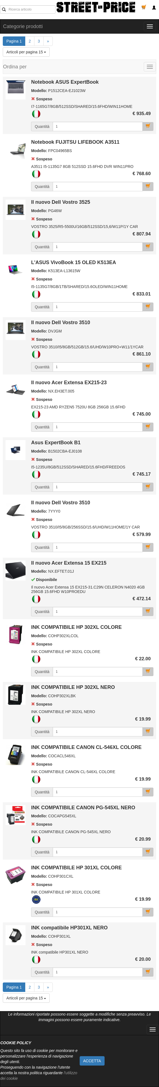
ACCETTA (92, 1061)
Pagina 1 (15, 40)
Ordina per (15, 67)
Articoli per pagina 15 (26, 52)
